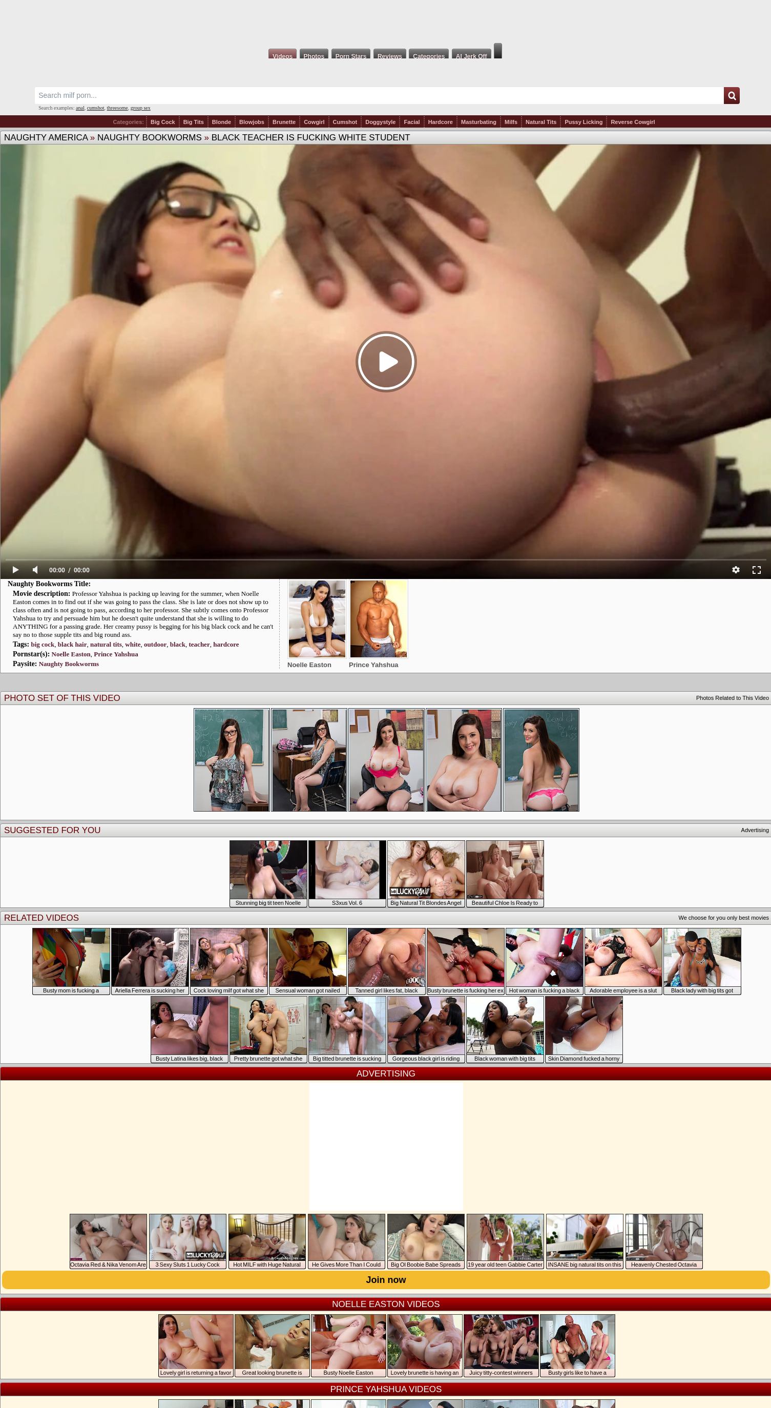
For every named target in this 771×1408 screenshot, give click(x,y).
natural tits (106, 644)
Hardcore (440, 122)
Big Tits (193, 122)
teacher (199, 644)
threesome (117, 108)
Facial (412, 122)
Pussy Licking (583, 122)
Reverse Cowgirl (633, 122)
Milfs (511, 122)
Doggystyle (380, 122)
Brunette (284, 122)
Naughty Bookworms (149, 137)
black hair (72, 644)
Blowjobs (251, 122)
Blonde (221, 122)
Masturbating (478, 122)
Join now (386, 1280)
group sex (141, 108)
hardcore (226, 644)
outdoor (155, 644)
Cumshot (345, 122)
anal (80, 108)
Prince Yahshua (116, 654)
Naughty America (46, 137)
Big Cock (163, 122)
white (132, 644)
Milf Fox (385, 21)
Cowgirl (314, 122)
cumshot (96, 108)
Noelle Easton (71, 654)
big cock (42, 644)
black (177, 644)
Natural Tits (541, 122)
